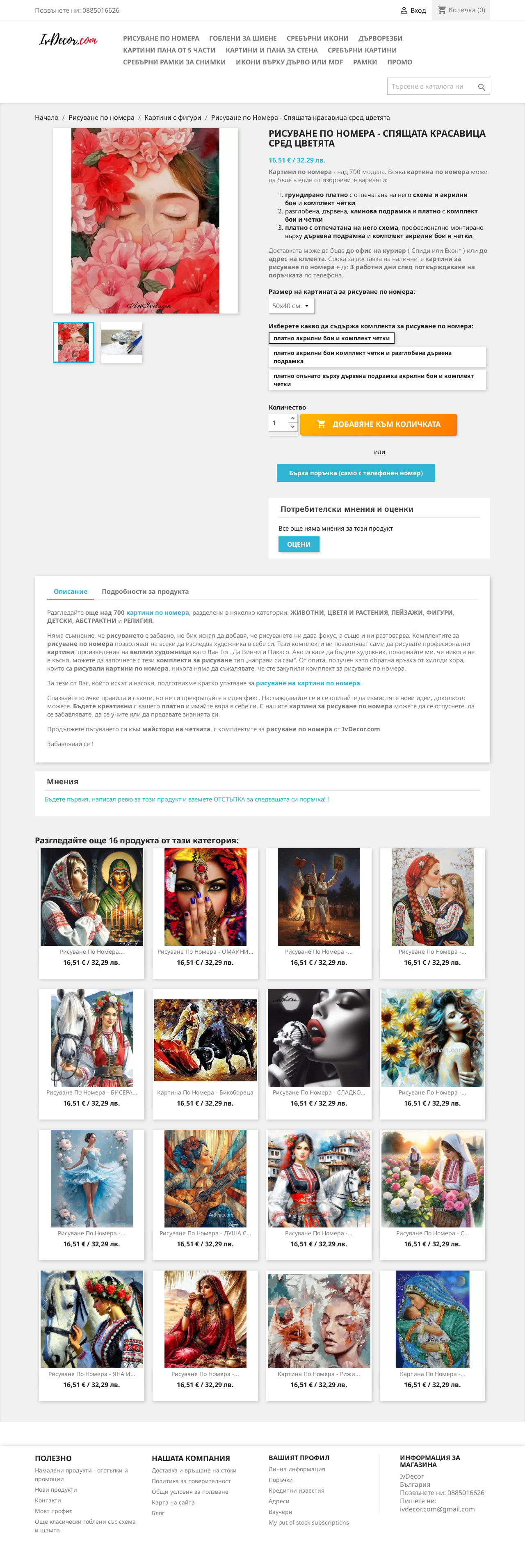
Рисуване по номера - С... (432, 1233)
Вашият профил (299, 1457)
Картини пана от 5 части (169, 50)
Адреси (279, 1501)
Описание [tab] (70, 591)
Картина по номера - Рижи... (319, 1374)
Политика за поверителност (191, 1481)
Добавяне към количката (379, 424)
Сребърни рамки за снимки (174, 61)
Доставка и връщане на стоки (194, 1470)
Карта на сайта (173, 1502)
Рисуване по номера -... (319, 951)
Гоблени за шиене (243, 38)
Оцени (299, 544)
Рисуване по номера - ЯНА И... (91, 1374)
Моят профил (54, 1511)
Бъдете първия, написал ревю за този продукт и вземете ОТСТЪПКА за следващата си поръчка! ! (187, 799)
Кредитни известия (296, 1490)
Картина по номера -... (433, 1374)
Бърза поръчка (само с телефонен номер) (356, 473)
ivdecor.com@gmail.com (437, 1509)
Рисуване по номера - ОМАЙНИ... (205, 951)
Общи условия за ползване (190, 1491)
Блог (158, 1513)
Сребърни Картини (362, 50)
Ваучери (280, 1512)
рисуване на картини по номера (308, 683)
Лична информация (297, 1469)
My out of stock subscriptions (309, 1522)
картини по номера (157, 612)
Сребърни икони (318, 38)
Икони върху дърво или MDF (289, 61)
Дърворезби (380, 38)
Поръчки (281, 1480)
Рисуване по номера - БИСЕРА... (91, 1092)
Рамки (365, 61)
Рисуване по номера (161, 38)
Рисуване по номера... (92, 951)
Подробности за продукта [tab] (145, 591)
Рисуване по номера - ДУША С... (205, 1233)
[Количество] (278, 423)
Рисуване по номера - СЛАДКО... (319, 1092)
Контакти (48, 1500)
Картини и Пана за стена (272, 50)
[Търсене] (438, 86)
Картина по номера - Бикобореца (205, 1092)
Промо (399, 61)
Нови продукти (56, 1489)
